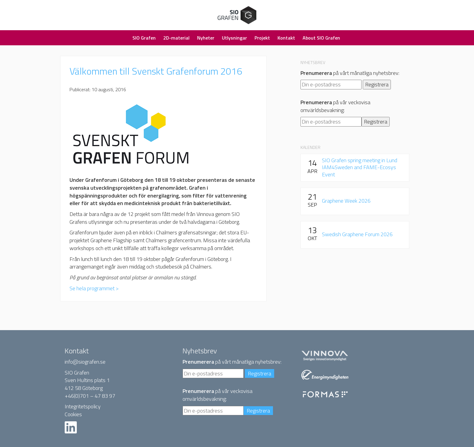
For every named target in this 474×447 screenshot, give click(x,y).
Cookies (73, 414)
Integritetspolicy (83, 406)
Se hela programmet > (94, 288)
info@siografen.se (85, 362)
